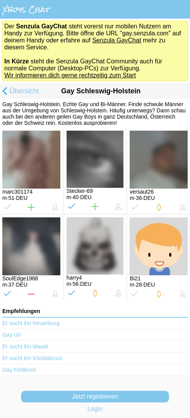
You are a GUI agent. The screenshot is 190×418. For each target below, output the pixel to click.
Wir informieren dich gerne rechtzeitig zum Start (70, 75)
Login (94, 409)
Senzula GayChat (116, 40)
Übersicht (19, 91)
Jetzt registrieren (95, 396)
